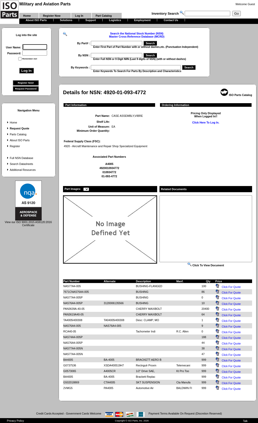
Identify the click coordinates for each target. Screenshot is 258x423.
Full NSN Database (19, 158)
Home (11, 122)
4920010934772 (109, 168)
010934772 (109, 172)
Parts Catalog (16, 134)
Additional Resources (21, 169)
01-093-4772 (109, 176)
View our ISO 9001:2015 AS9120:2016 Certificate (28, 222)
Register (13, 146)
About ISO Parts (18, 140)
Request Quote (17, 128)
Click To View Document (206, 265)
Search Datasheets (19, 163)
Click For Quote (231, 286)
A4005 (109, 163)
